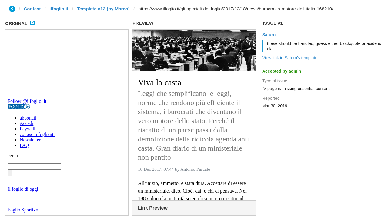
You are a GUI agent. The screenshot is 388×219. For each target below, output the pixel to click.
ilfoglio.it (58, 8)
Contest (32, 8)
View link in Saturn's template (289, 57)
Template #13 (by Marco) (103, 8)
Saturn (269, 34)
